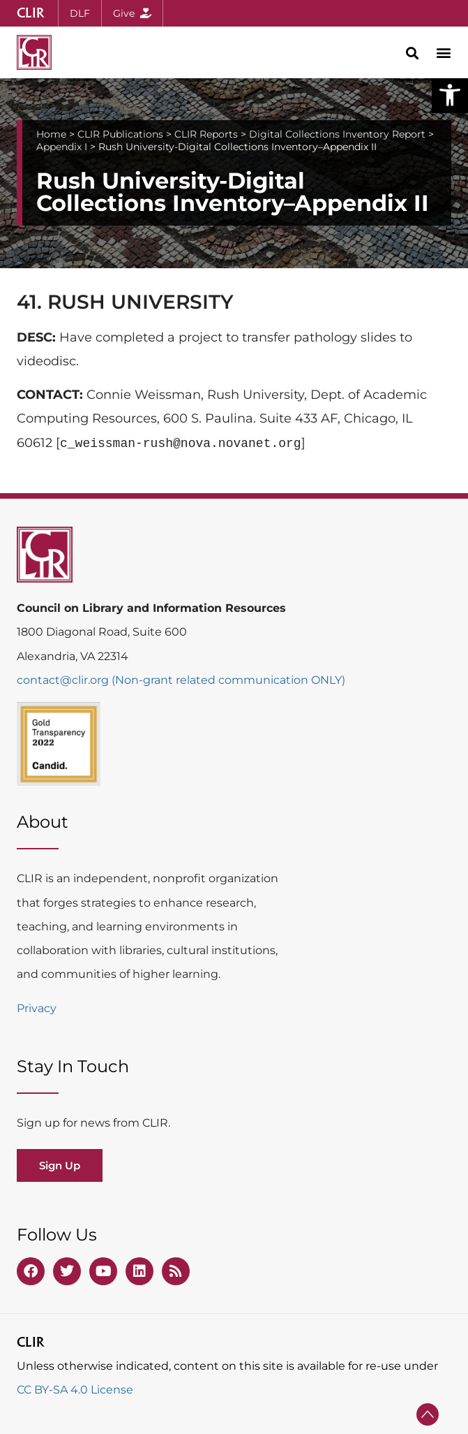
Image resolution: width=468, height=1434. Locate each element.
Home (51, 134)
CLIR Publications (120, 134)
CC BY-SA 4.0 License (75, 1389)
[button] (450, 95)
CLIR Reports (206, 134)
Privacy (36, 1008)
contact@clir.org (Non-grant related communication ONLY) (181, 680)
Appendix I (61, 146)
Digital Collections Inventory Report (337, 134)
